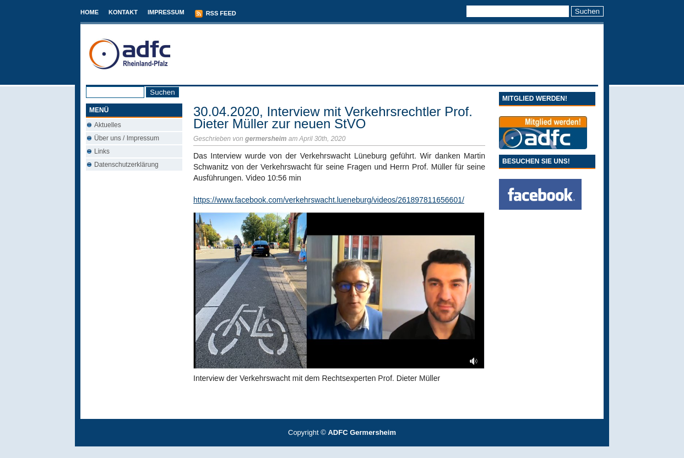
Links (102, 151)
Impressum (166, 12)
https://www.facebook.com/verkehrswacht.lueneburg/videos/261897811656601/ (328, 199)
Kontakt (123, 12)
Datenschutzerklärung (126, 164)
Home (89, 12)
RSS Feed (215, 13)
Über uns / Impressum (126, 138)
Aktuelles (107, 125)
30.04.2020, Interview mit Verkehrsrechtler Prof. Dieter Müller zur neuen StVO (333, 117)
